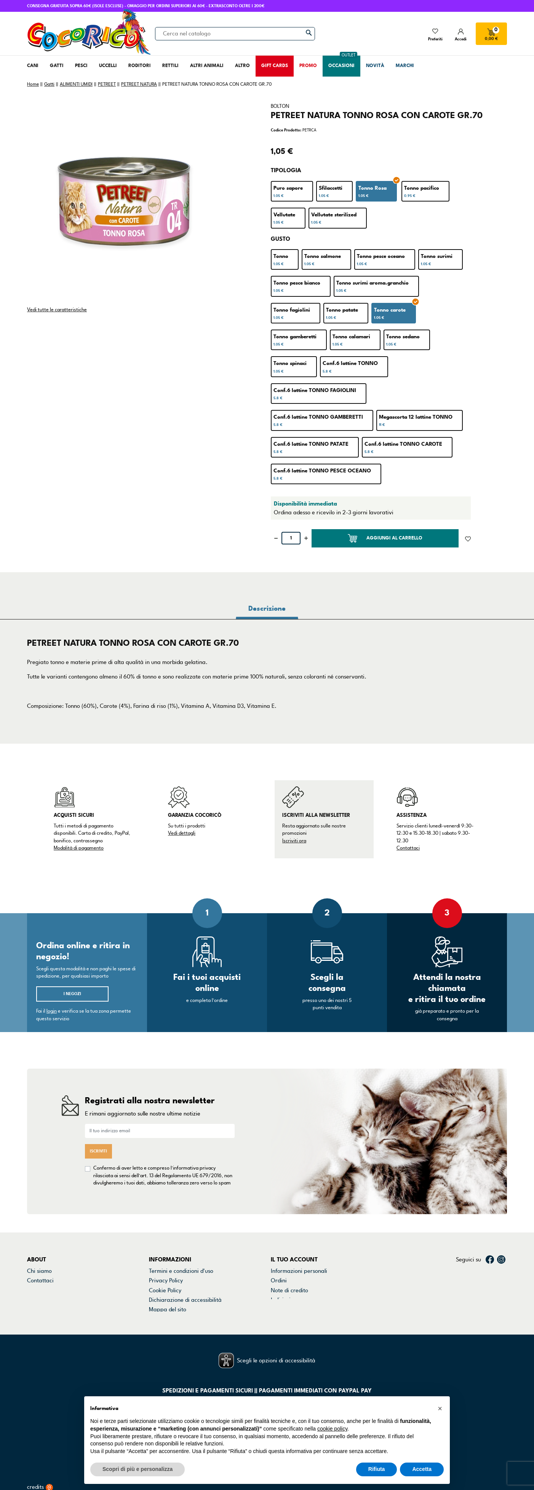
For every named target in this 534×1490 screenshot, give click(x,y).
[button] (440, 1408)
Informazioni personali (299, 1271)
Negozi (36, 1290)
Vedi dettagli (181, 833)
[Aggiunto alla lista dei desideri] (468, 538)
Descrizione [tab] (267, 608)
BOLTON (280, 106)
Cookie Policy (165, 1290)
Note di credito (289, 1290)
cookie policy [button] (332, 1429)
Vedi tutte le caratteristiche (57, 309)
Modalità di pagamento (79, 848)
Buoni (278, 1309)
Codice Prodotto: (286, 130)
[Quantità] (291, 538)
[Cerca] (235, 33)
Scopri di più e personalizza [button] (137, 1469)
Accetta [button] (422, 1469)
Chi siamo (39, 1271)
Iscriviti (98, 1151)
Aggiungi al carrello (385, 538)
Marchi (36, 1300)
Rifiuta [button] (376, 1469)
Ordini (279, 1280)
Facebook (490, 1259)
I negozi (72, 994)
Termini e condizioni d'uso (181, 1271)
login (51, 1011)
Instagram (501, 1259)
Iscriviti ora (294, 840)
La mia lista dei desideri (300, 1319)
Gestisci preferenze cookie (182, 1319)
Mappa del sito (167, 1309)
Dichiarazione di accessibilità (185, 1300)
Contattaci (408, 848)
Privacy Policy (166, 1280)
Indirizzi (281, 1300)
